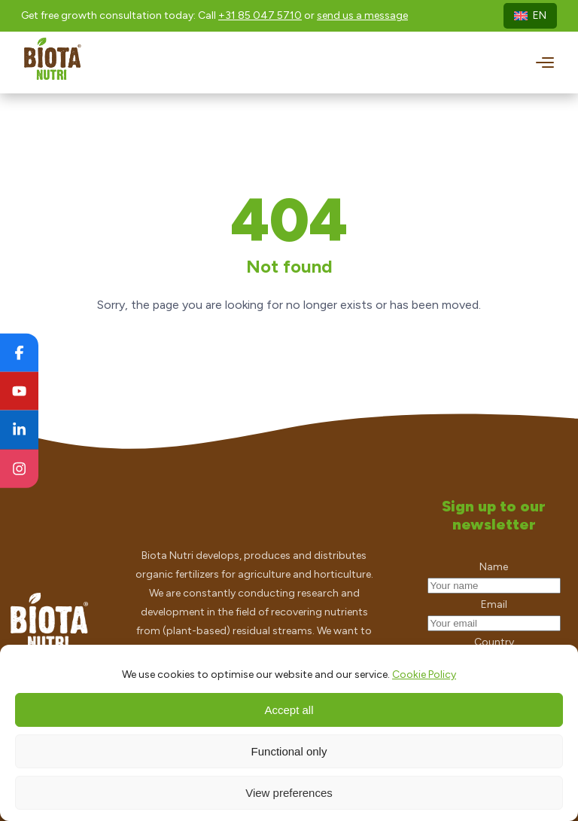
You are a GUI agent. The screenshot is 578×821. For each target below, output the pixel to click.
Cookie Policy (424, 674)
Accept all (288, 709)
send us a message (362, 15)
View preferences (289, 792)
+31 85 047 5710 (260, 15)
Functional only (289, 751)
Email (494, 604)
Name (493, 566)
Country (494, 642)
